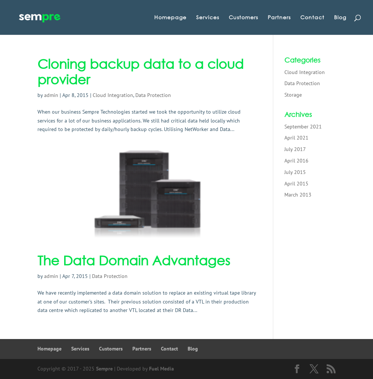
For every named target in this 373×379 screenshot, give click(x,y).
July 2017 (295, 149)
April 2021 (296, 137)
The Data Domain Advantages (133, 260)
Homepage (170, 18)
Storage (293, 94)
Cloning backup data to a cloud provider (140, 71)
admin (51, 95)
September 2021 (303, 126)
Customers (243, 18)
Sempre (104, 368)
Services (207, 18)
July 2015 (295, 172)
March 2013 (297, 194)
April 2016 (296, 160)
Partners (279, 18)
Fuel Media (161, 368)
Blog (340, 18)
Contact (312, 18)
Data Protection (153, 95)
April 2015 (296, 183)
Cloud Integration (113, 95)
